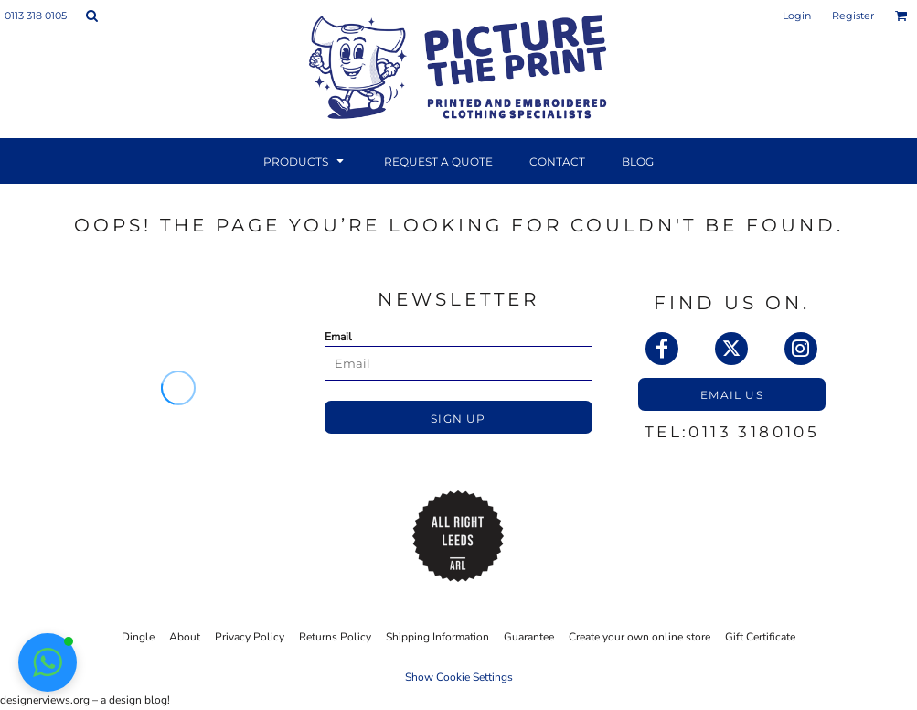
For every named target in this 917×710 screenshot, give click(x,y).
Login (797, 15)
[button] (91, 15)
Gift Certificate (760, 636)
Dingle (138, 636)
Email (338, 336)
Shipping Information (437, 636)
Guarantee (529, 636)
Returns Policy (335, 636)
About (184, 636)
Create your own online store (639, 636)
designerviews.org (45, 700)
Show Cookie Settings (459, 677)
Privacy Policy (249, 636)
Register (853, 15)
